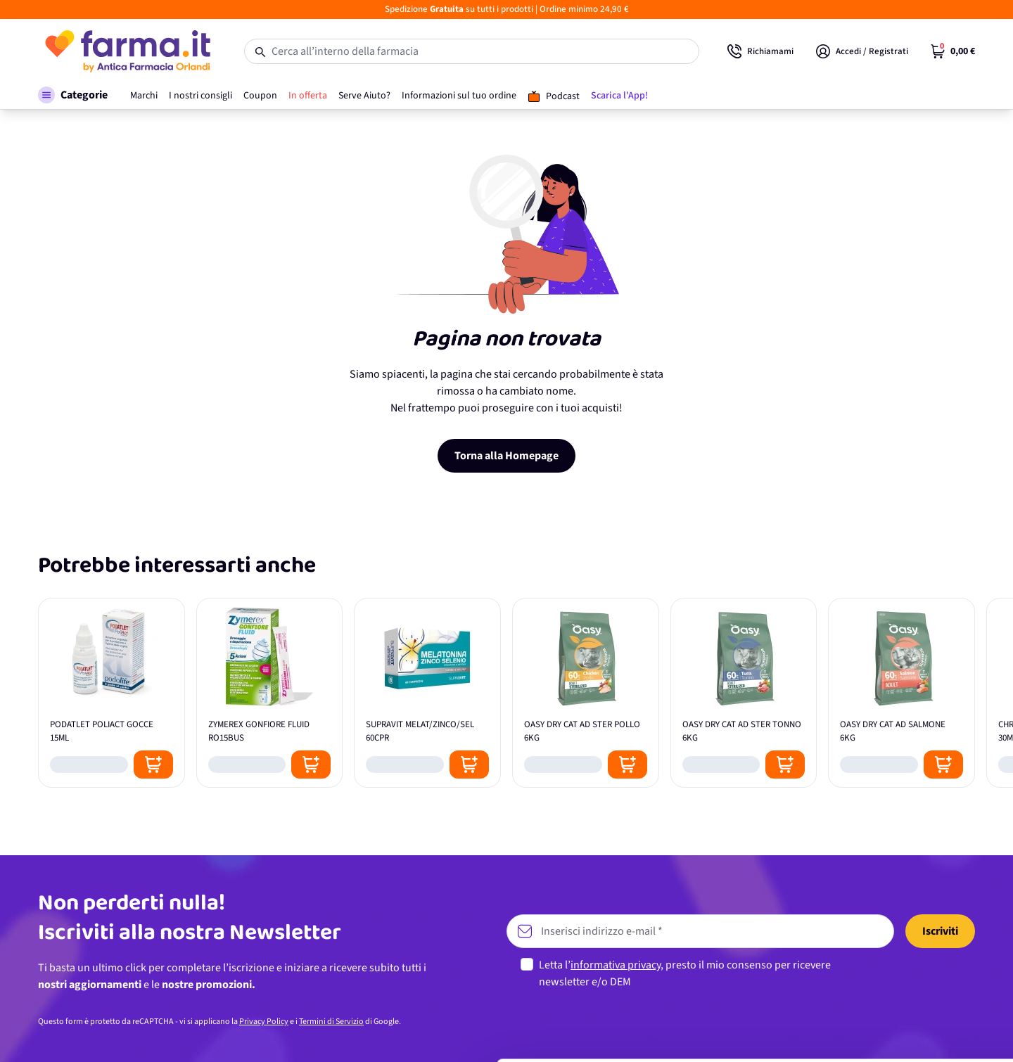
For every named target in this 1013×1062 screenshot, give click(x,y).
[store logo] (127, 51)
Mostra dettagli (222, 1034)
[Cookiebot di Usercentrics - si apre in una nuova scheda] (91, 1034)
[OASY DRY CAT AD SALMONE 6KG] (901, 693)
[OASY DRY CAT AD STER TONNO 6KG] (744, 693)
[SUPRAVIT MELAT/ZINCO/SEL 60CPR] (427, 693)
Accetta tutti (895, 931)
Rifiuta (895, 1023)
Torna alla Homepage (506, 455)
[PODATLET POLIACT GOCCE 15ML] (111, 693)
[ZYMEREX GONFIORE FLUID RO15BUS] (270, 693)
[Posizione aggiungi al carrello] (153, 764)
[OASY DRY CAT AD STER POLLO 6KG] (585, 693)
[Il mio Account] (862, 51)
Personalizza (895, 977)
